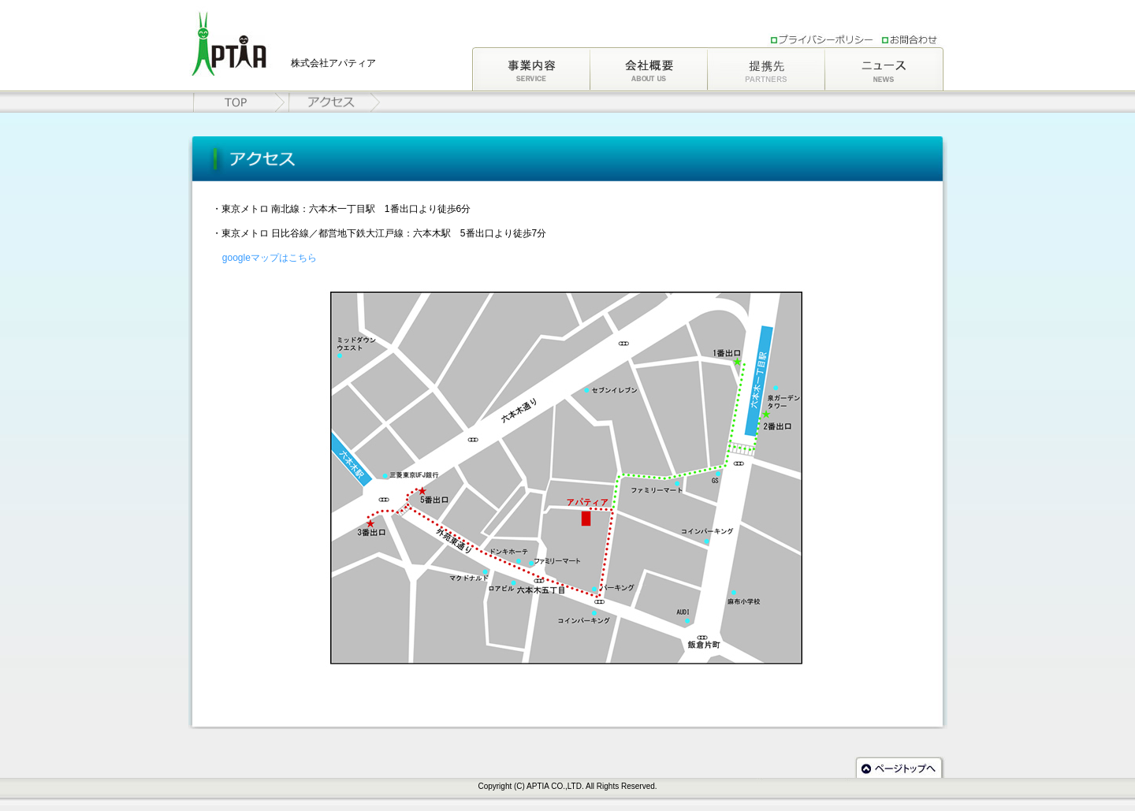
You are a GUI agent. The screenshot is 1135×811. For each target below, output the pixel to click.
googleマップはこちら (269, 257)
